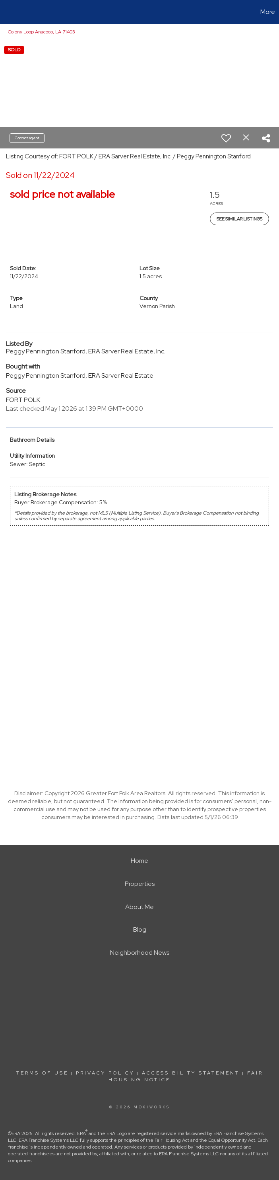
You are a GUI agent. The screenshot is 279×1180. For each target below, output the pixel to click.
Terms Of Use (42, 1073)
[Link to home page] (10, 12)
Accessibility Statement (191, 1073)
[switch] (226, 138)
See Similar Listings (239, 219)
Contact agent (27, 137)
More (267, 12)
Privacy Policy (105, 1073)
